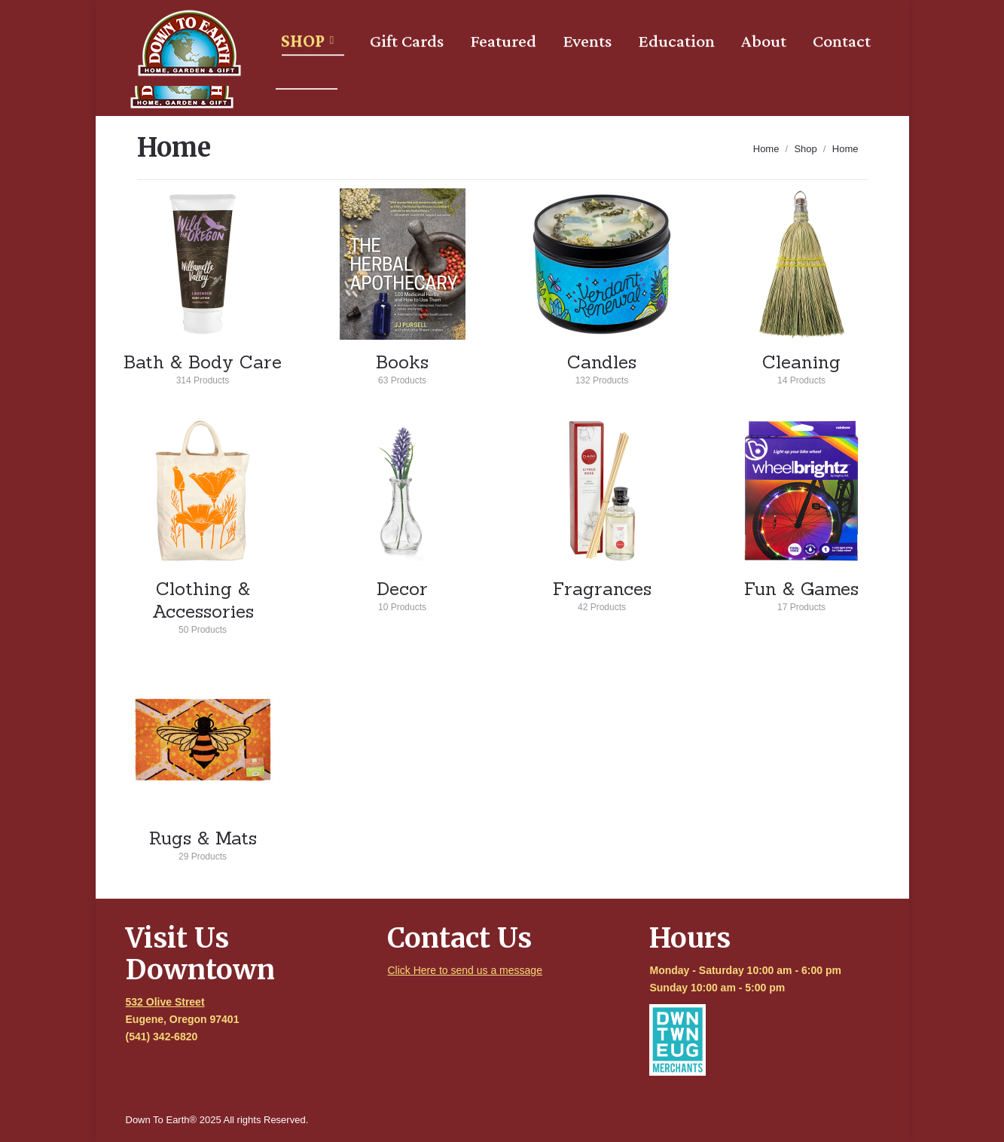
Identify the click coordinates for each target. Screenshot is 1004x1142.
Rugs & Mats (203, 843)
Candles (602, 366)
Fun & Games (802, 593)
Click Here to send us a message (464, 970)
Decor (403, 593)
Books (403, 366)
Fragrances (602, 593)
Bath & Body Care (203, 366)
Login (742, 16)
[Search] (654, 16)
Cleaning (802, 366)
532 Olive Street (165, 1002)
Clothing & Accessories (203, 605)
